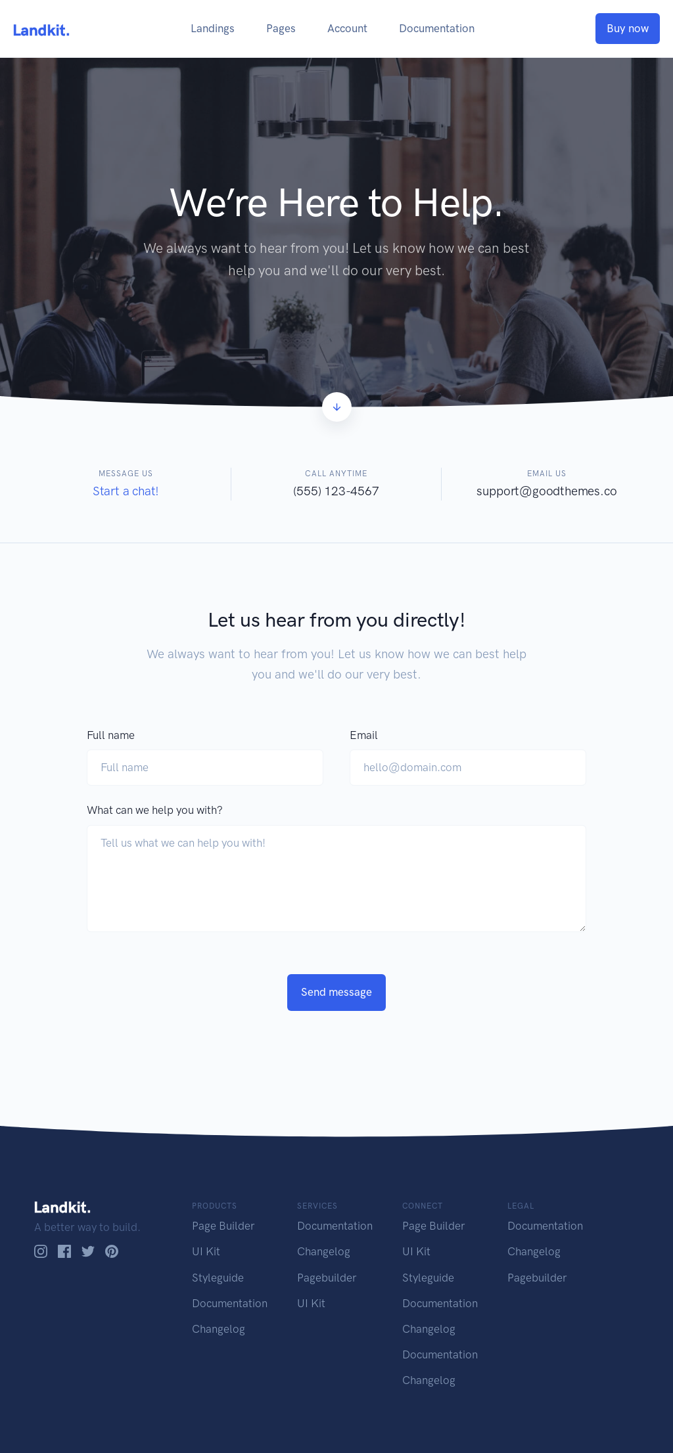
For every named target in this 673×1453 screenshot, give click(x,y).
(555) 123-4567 (336, 491)
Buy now (628, 28)
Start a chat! (126, 491)
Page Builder (223, 1225)
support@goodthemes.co (546, 491)
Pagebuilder (327, 1277)
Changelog (218, 1328)
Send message (336, 991)
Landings (213, 28)
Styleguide (218, 1277)
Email (364, 735)
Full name (111, 735)
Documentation (437, 28)
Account (347, 28)
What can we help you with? (155, 809)
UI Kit (206, 1251)
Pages (281, 28)
